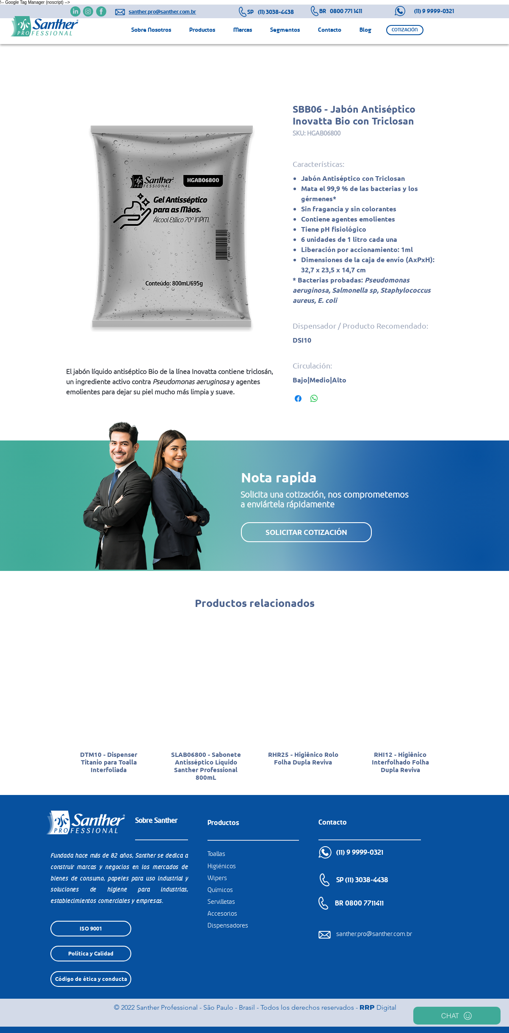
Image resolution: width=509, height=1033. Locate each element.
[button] (404, 30)
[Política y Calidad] (90, 953)
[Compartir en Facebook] (298, 398)
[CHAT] (457, 1016)
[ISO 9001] (90, 928)
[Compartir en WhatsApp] (314, 398)
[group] (254, 706)
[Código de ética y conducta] (90, 979)
